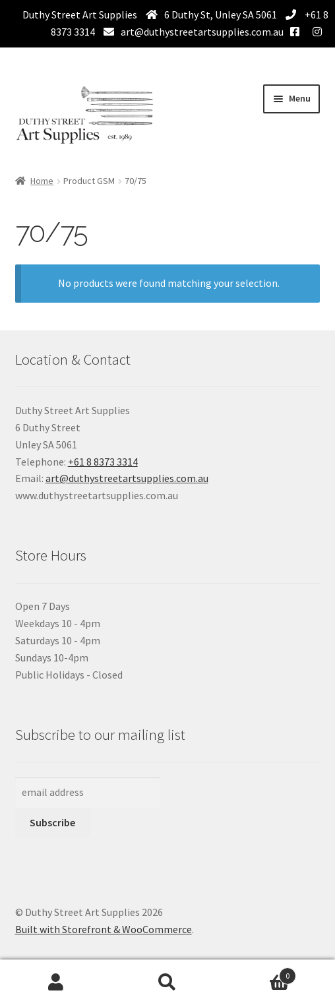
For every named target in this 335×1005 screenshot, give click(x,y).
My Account (55, 982)
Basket (260, 973)
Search (167, 982)
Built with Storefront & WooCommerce (103, 929)
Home (41, 181)
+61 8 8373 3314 (103, 461)
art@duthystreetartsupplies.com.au (202, 31)
